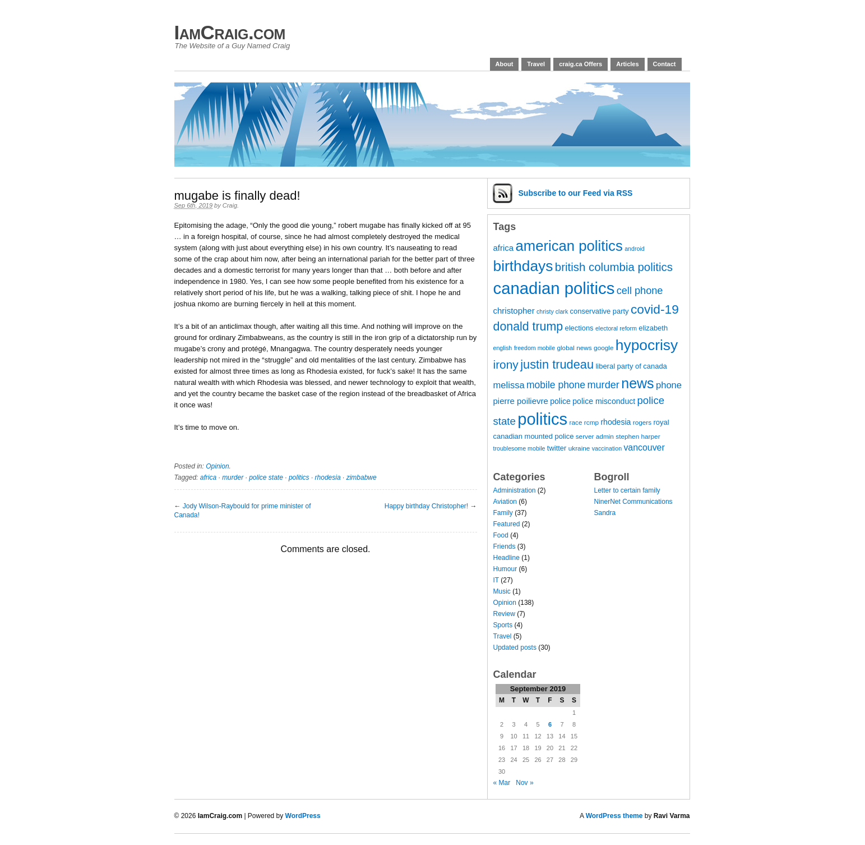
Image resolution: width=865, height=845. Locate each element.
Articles (627, 64)
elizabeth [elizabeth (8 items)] (653, 328)
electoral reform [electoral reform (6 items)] (616, 328)
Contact (664, 64)
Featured (506, 524)
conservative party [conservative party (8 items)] (599, 311)
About (505, 64)
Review (504, 614)
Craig (230, 205)
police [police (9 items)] (560, 401)
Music (502, 591)
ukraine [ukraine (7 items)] (579, 448)
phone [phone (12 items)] (669, 385)
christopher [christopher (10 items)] (514, 310)
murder (232, 477)
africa (208, 477)
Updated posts (514, 647)
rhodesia (328, 477)
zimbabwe (361, 477)
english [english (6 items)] (502, 348)
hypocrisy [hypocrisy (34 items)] (647, 345)
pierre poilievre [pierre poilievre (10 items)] (520, 401)
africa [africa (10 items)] (503, 247)
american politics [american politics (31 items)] (569, 246)
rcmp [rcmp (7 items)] (591, 422)
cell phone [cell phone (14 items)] (640, 290)
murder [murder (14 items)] (603, 385)
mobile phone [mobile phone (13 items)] (555, 385)
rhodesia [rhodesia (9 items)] (615, 421)
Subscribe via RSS (576, 193)
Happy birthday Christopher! (426, 506)
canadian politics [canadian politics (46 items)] (554, 288)
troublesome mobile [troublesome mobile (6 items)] (519, 448)
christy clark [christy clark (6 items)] (552, 311)
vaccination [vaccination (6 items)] (607, 448)
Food (500, 535)
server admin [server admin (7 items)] (595, 436)
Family (503, 513)
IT (496, 580)
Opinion (217, 466)
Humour (505, 569)
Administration (514, 490)
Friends (504, 546)
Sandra (605, 513)
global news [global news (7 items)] (574, 348)
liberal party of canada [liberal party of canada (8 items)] (631, 366)
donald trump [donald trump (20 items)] (528, 326)
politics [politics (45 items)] (542, 419)
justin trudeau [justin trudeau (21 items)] (557, 364)
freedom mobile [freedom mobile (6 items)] (534, 348)
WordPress (303, 816)
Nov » (524, 783)
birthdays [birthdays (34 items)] (523, 266)
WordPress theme (614, 816)
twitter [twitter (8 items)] (557, 448)
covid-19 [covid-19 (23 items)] (655, 309)
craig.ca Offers (580, 64)
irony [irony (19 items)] (506, 364)
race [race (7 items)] (576, 422)
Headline (506, 558)
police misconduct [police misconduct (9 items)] (603, 401)
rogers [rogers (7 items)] (642, 422)
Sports (503, 625)
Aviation (505, 502)
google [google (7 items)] (603, 348)
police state (266, 477)
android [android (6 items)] (635, 248)
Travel (536, 64)
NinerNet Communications (633, 502)
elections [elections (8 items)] (579, 328)
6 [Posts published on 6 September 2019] (550, 724)
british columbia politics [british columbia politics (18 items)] (614, 266)
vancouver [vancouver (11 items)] (643, 447)
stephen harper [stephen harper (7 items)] (638, 436)
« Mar (502, 783)
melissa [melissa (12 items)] (509, 385)
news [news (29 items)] (637, 383)
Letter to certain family (627, 490)
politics (299, 477)
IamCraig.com (229, 32)
